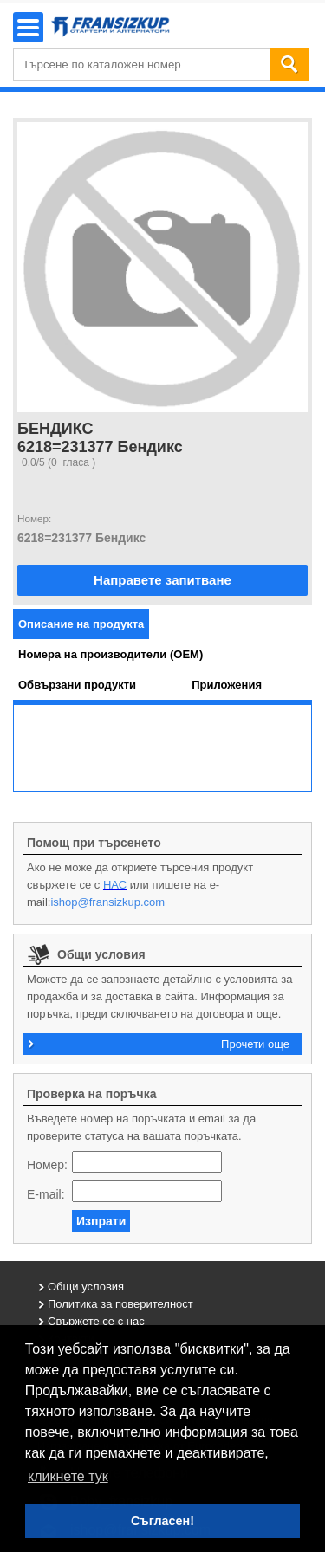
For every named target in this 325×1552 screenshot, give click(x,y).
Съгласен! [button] (162, 1521)
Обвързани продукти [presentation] (77, 684)
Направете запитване (162, 579)
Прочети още (255, 1044)
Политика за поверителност (120, 1303)
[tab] (81, 624)
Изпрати (101, 1221)
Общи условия (86, 1286)
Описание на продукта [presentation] (81, 624)
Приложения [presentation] (227, 684)
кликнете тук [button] (68, 1476)
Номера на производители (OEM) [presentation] (110, 654)
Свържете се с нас (96, 1321)
